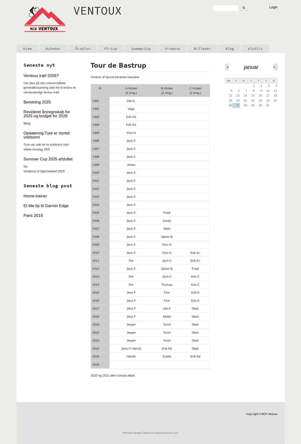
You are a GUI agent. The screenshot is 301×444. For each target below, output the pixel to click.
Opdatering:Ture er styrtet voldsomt (47, 135)
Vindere (172, 48)
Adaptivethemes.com (166, 432)
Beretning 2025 (37, 102)
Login (273, 7)
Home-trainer (35, 196)
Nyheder (53, 48)
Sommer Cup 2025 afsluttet (48, 159)
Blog (229, 48)
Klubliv (255, 48)
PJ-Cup (110, 48)
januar (251, 67)
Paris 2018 (33, 215)
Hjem (27, 48)
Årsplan (82, 48)
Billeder (202, 48)
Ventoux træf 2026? (41, 75)
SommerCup (141, 48)
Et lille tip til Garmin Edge (46, 206)
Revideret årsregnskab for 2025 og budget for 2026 (47, 114)
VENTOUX (97, 10)
